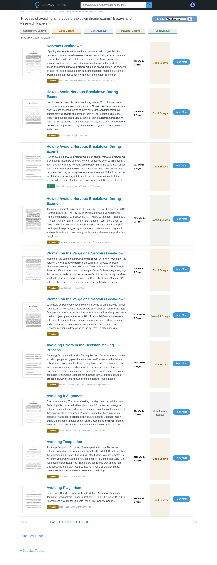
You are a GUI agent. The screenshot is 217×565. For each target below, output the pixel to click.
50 (87, 522)
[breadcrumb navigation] (108, 11)
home (23, 12)
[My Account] (193, 4)
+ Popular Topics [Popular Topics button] (32, 550)
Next (195, 522)
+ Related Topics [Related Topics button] (32, 536)
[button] (23, 5)
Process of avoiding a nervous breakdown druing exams (66, 12)
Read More (181, 62)
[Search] (149, 5)
